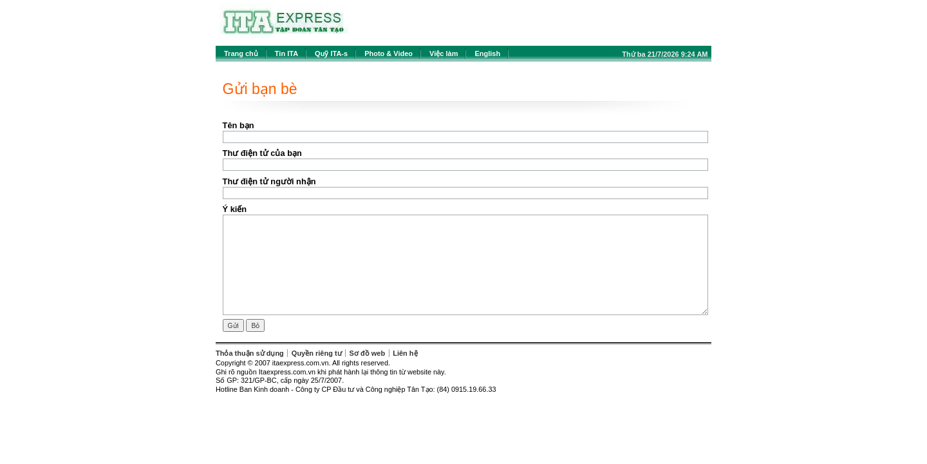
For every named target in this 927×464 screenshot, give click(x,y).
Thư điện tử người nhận (269, 181)
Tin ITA (286, 53)
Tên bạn (238, 125)
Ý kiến (235, 209)
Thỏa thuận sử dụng (250, 353)
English (487, 53)
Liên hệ (405, 353)
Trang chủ (241, 53)
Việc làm (443, 53)
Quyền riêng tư (317, 353)
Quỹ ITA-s (331, 53)
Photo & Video (388, 53)
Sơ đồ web (368, 353)
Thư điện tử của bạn (262, 153)
